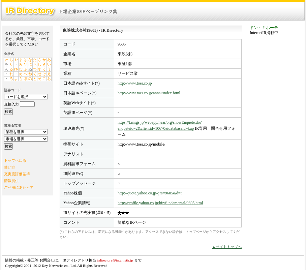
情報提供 (11, 181)
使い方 (9, 167)
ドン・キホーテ (264, 27)
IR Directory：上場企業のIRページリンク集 (61, 11)
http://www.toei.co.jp (135, 83)
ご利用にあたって (19, 187)
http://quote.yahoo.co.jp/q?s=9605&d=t (150, 193)
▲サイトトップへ (227, 247)
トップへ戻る (15, 160)
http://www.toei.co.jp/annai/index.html (149, 93)
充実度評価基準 (17, 174)
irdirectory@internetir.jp (115, 260)
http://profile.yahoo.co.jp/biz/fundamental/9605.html (160, 203)
